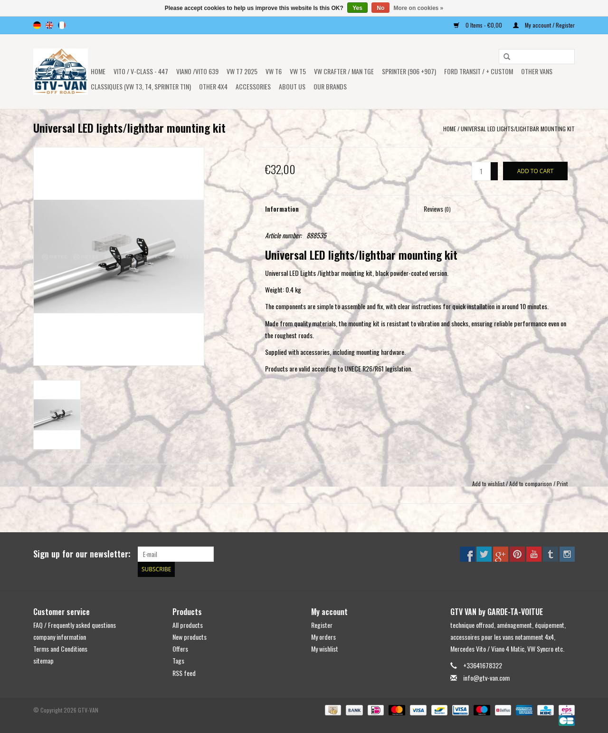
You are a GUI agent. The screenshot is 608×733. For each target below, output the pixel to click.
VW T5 (298, 71)
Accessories (253, 86)
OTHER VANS (536, 71)
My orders (323, 637)
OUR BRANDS (330, 86)
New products (189, 637)
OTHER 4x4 (213, 86)
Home (98, 71)
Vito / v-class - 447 (141, 71)
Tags (178, 660)
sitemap (43, 660)
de (37, 25)
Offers (180, 649)
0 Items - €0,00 (479, 25)
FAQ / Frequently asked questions (74, 625)
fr (62, 25)
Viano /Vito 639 (197, 71)
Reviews (437, 209)
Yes (357, 8)
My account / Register (544, 25)
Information (282, 209)
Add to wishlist (488, 483)
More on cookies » (419, 8)
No (380, 8)
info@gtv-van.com (486, 677)
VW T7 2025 (242, 71)
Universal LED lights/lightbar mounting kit (518, 129)
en (49, 25)
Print (562, 483)
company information (59, 637)
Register (321, 625)
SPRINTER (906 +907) (409, 71)
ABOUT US (292, 86)
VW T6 (274, 71)
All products (187, 625)
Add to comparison (531, 483)
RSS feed (184, 672)
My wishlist (324, 649)
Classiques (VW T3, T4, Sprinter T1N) (141, 86)
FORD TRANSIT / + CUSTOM (478, 71)
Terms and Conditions (60, 649)
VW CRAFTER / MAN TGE (344, 71)
